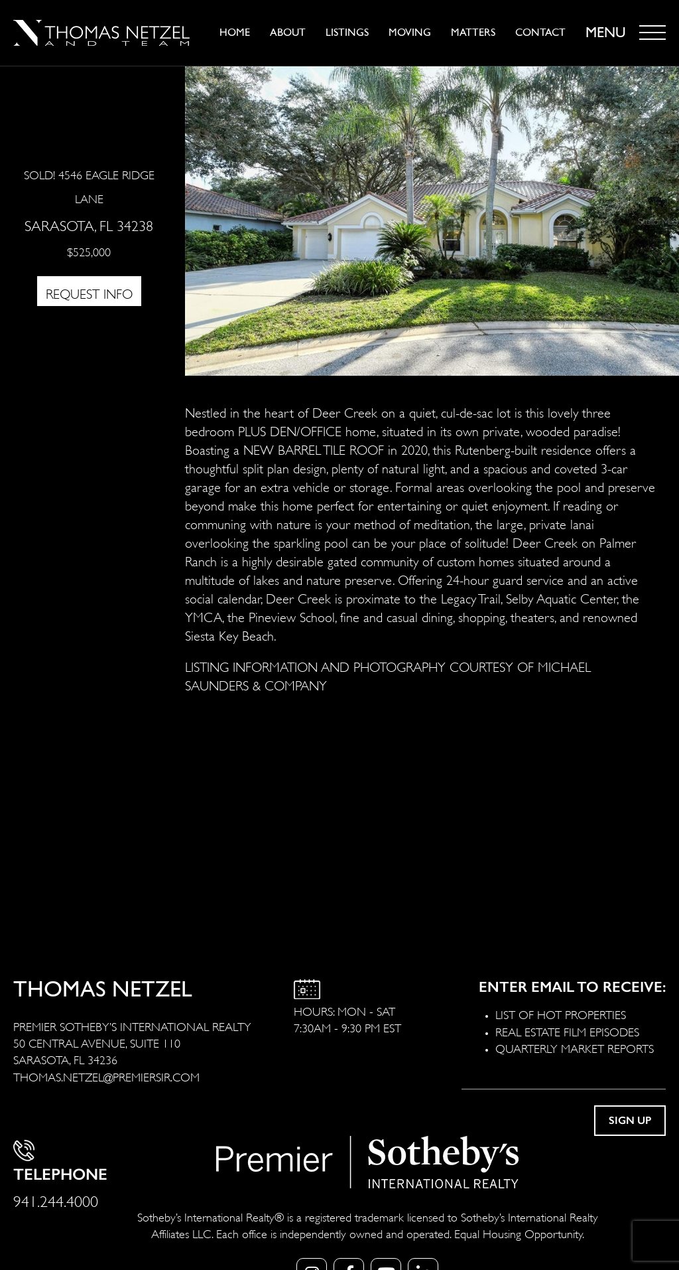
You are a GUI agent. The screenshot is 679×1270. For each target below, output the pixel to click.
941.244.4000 (55, 1199)
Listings (347, 32)
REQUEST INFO (89, 292)
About (288, 32)
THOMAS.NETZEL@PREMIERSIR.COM (106, 1076)
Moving (410, 32)
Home (234, 32)
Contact (540, 32)
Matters (473, 32)
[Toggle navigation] (652, 32)
